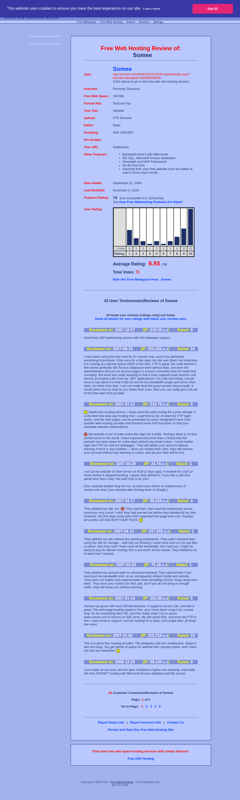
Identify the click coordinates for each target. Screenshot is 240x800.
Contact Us (175, 722)
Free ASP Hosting (141, 758)
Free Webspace (86, 21)
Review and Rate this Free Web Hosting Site (141, 730)
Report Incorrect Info (145, 722)
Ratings (158, 21)
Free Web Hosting (111, 21)
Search (131, 21)
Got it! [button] (213, 9)
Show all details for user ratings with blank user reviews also (140, 319)
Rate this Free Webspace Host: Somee (142, 279)
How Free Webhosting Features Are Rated (150, 202)
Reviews (144, 21)
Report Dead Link (111, 722)
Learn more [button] (151, 8)
